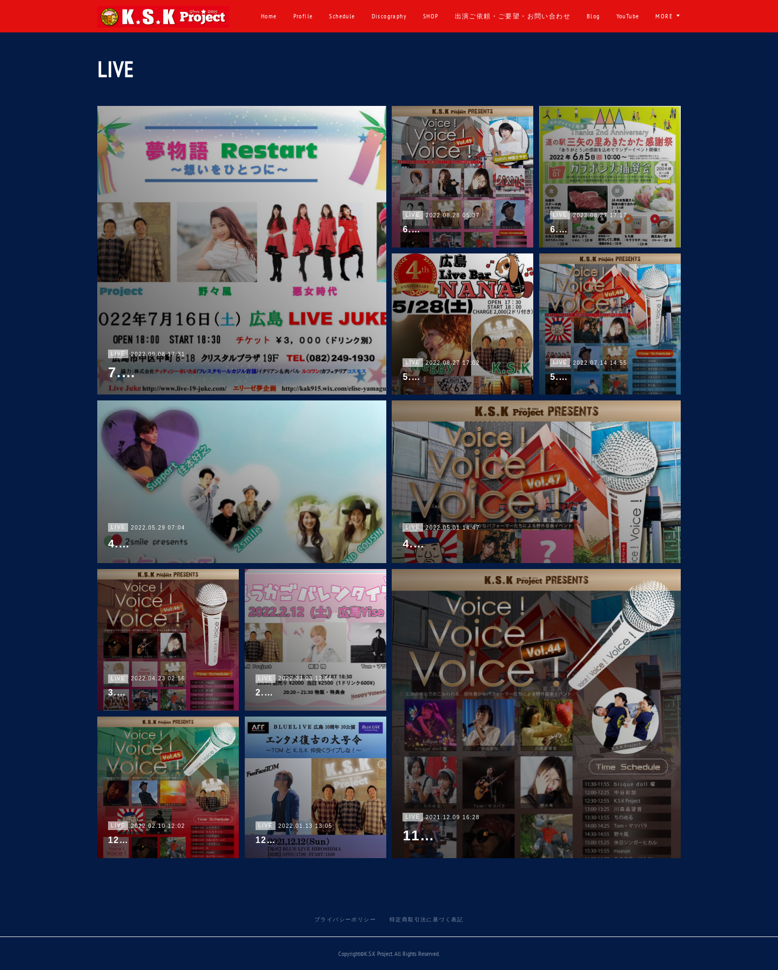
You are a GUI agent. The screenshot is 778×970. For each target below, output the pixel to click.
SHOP (470, 16)
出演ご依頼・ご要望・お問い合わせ (551, 16)
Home (308, 16)
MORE (664, 16)
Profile (342, 16)
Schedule (381, 16)
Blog (633, 16)
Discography (428, 16)
